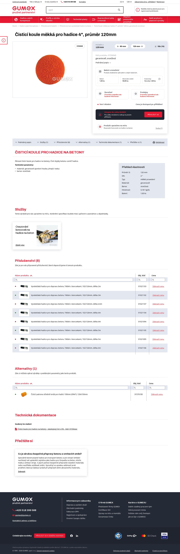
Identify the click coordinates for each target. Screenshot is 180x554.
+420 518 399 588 (69, 2)
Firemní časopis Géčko (75, 518)
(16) (161, 46)
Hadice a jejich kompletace (29, 26)
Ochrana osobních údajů (121, 551)
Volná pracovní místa (137, 510)
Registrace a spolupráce (76, 515)
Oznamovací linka (105, 517)
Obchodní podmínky (75, 508)
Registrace (160, 2)
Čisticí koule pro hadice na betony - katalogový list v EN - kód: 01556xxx (47, 429)
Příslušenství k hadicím (49, 26)
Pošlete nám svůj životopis (139, 513)
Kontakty (82, 2)
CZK (128, 2)
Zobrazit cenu (158, 286)
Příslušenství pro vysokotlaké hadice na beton (75, 26)
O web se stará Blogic (160, 551)
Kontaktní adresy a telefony (24, 520)
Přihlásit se (153, 115)
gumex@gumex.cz (23, 515)
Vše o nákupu (35, 2)
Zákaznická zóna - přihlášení (145, 2)
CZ (121, 2)
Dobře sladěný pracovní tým (140, 506)
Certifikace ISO (104, 510)
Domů (14, 26)
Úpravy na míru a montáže (109, 513)
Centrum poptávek (19, 2)
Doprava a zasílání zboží (76, 505)
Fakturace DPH (72, 511)
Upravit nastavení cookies (45, 551)
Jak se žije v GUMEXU (137, 517)
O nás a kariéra (50, 2)
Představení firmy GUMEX (109, 506)
